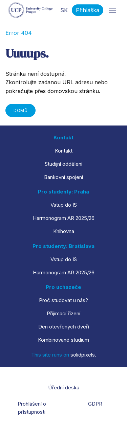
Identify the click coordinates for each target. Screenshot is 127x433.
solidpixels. (83, 354)
